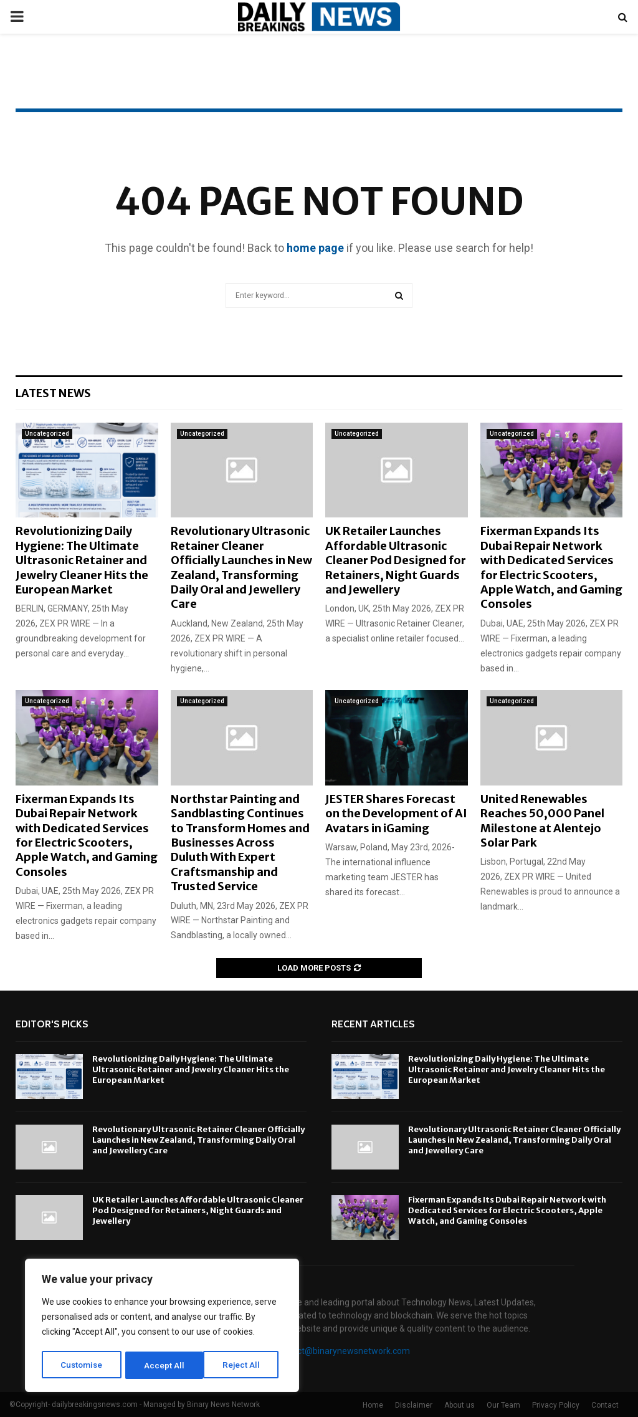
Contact (605, 1405)
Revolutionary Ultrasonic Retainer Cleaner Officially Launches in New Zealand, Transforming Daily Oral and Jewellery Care (241, 567)
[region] (162, 1326)
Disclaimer (413, 1405)
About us (459, 1405)
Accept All (244, 1365)
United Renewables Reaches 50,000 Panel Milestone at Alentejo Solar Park (542, 821)
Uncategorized (47, 433)
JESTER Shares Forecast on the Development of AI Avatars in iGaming (396, 813)
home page (315, 247)
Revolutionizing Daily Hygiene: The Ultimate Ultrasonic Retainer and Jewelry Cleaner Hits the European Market (82, 560)
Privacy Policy (555, 1405)
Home (373, 1405)
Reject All (164, 1365)
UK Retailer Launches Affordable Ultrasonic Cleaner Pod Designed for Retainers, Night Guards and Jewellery (395, 560)
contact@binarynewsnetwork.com (342, 1351)
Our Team (503, 1405)
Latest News (53, 393)
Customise (82, 1365)
